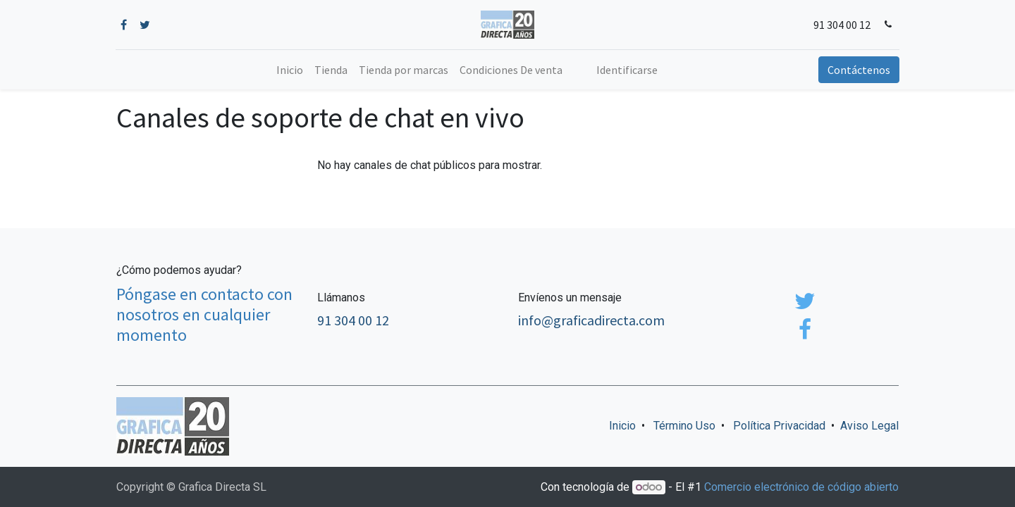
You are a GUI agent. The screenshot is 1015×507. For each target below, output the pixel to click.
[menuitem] (290, 70)
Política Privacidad (779, 425)
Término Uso (684, 425)
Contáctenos (858, 70)
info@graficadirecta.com (591, 320)
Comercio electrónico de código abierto (801, 487)
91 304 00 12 (841, 25)
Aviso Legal (869, 425)
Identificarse (627, 70)
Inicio (622, 425)
